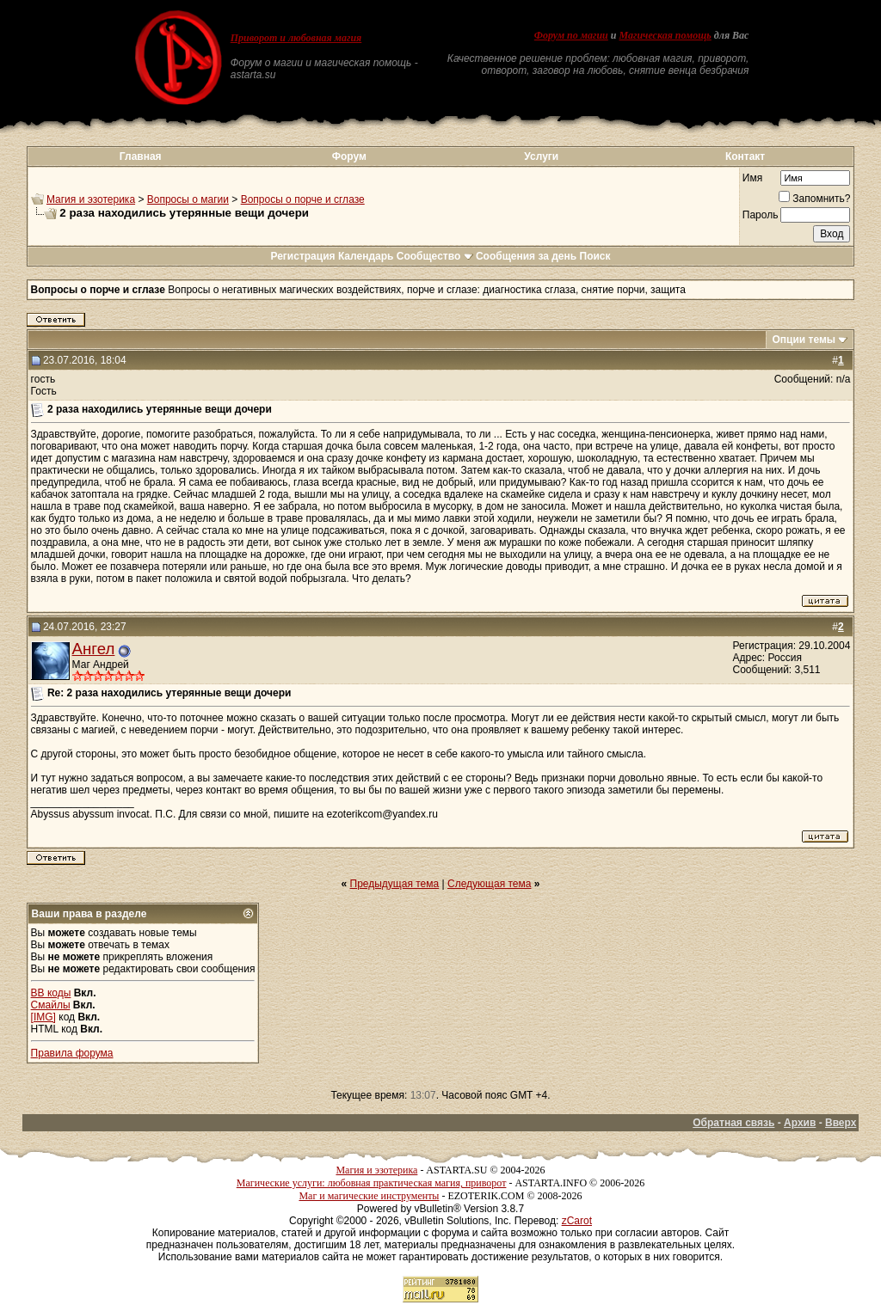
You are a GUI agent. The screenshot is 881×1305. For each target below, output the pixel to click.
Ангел (93, 649)
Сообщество (435, 256)
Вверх (840, 1123)
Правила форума (72, 1053)
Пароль (760, 215)
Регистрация (302, 256)
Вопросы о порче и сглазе (303, 199)
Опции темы (803, 340)
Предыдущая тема (395, 884)
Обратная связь (733, 1123)
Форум (349, 156)
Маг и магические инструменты (369, 1196)
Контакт (745, 156)
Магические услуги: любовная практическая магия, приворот (372, 1183)
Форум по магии (571, 35)
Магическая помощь (665, 35)
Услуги (541, 156)
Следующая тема (489, 884)
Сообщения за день (526, 256)
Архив (800, 1123)
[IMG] (43, 1017)
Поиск (595, 256)
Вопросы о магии (188, 199)
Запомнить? (814, 199)
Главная (141, 156)
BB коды (51, 993)
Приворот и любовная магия (296, 38)
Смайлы (51, 1005)
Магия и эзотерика (90, 199)
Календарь (366, 256)
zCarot (577, 1221)
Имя (752, 178)
